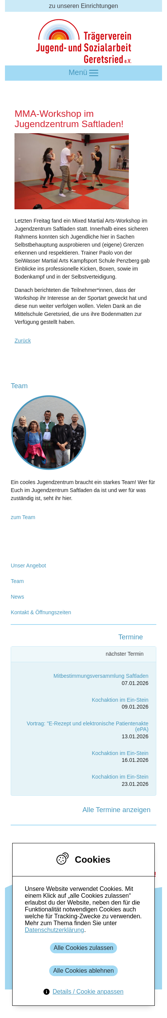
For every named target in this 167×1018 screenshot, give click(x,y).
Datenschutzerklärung (54, 930)
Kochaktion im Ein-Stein (120, 700)
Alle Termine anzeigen (116, 810)
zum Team (23, 517)
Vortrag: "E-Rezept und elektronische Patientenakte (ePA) (87, 726)
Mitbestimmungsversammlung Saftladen (100, 676)
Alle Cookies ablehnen (83, 970)
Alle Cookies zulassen (84, 948)
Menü (83, 73)
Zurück (22, 341)
